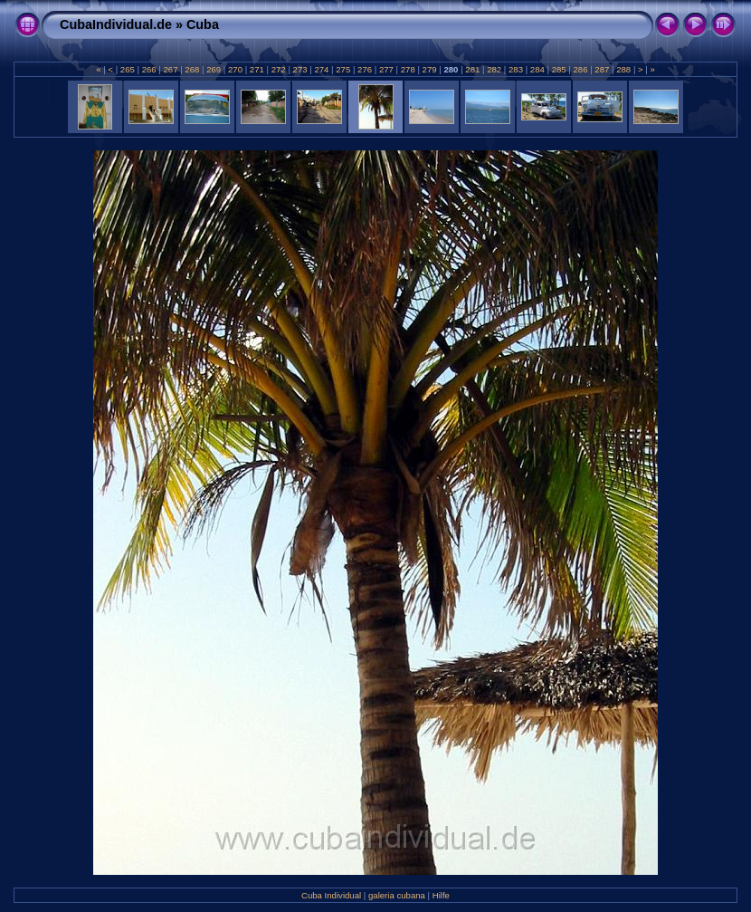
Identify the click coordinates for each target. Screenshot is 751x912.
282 (493, 69)
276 (364, 69)
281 (472, 69)
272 (278, 69)
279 (429, 69)
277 (385, 69)
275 (343, 69)
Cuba (202, 24)
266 (148, 69)
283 (515, 69)
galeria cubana (396, 895)
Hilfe (441, 895)
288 (623, 69)
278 (407, 69)
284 (537, 69)
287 (602, 69)
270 (234, 69)
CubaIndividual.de (116, 24)
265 (127, 69)
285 (558, 69)
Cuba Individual (331, 895)
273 (299, 69)
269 (213, 69)
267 (170, 69)
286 (580, 69)
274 (321, 69)
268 (192, 69)
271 (256, 69)
